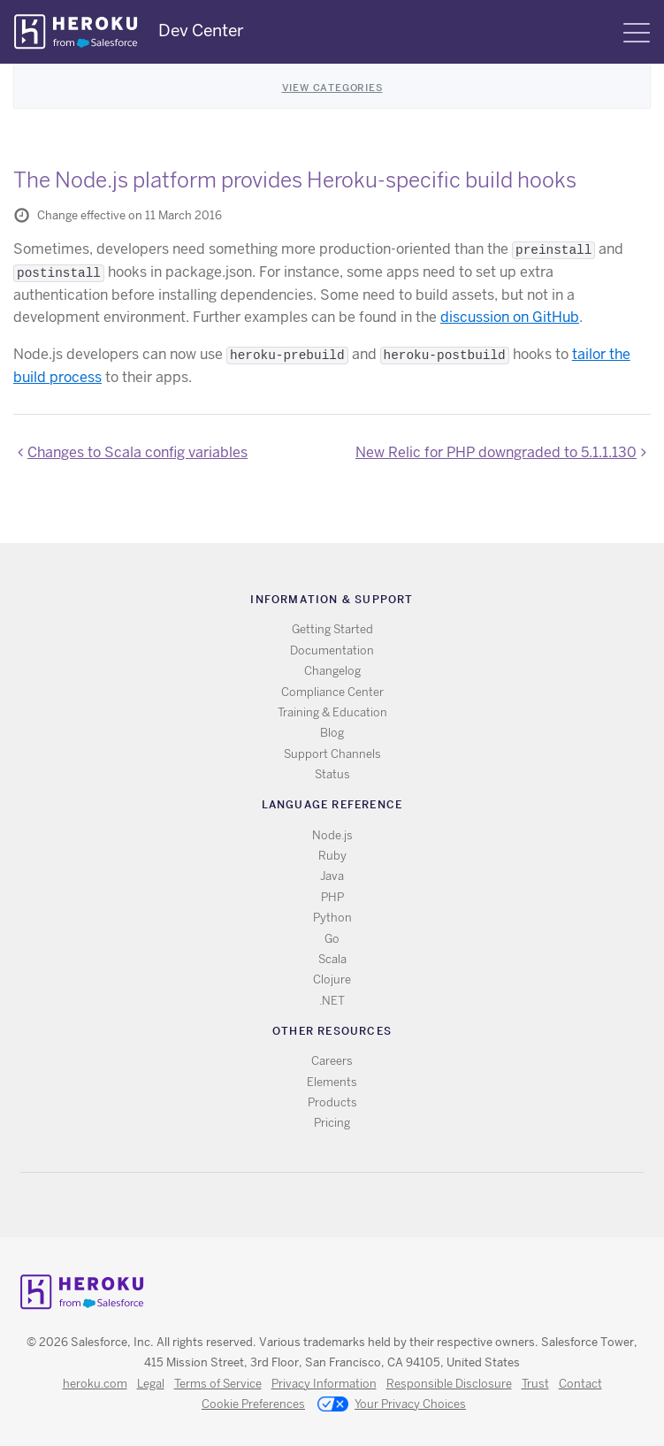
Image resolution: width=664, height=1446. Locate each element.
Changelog (332, 670)
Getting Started (332, 629)
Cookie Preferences (253, 1404)
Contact (580, 1383)
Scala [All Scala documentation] (332, 959)
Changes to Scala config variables (137, 452)
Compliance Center (332, 692)
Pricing (332, 1122)
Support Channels (332, 754)
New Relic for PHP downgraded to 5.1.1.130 (496, 452)
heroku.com (95, 1383)
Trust (535, 1383)
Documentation (332, 650)
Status (332, 774)
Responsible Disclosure (449, 1383)
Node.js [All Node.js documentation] (332, 835)
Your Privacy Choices (391, 1405)
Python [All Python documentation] (332, 917)
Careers (332, 1060)
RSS (291, 1205)
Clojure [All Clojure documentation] (332, 979)
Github (342, 1205)
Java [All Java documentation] (332, 876)
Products (332, 1102)
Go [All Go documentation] (332, 938)
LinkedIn (368, 1205)
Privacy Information (324, 1383)
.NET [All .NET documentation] (332, 1000)
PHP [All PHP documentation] (332, 897)
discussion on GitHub (509, 317)
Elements (332, 1082)
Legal (150, 1383)
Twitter (317, 1205)
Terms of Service (218, 1383)
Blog (332, 732)
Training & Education (332, 712)
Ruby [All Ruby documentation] (332, 855)
